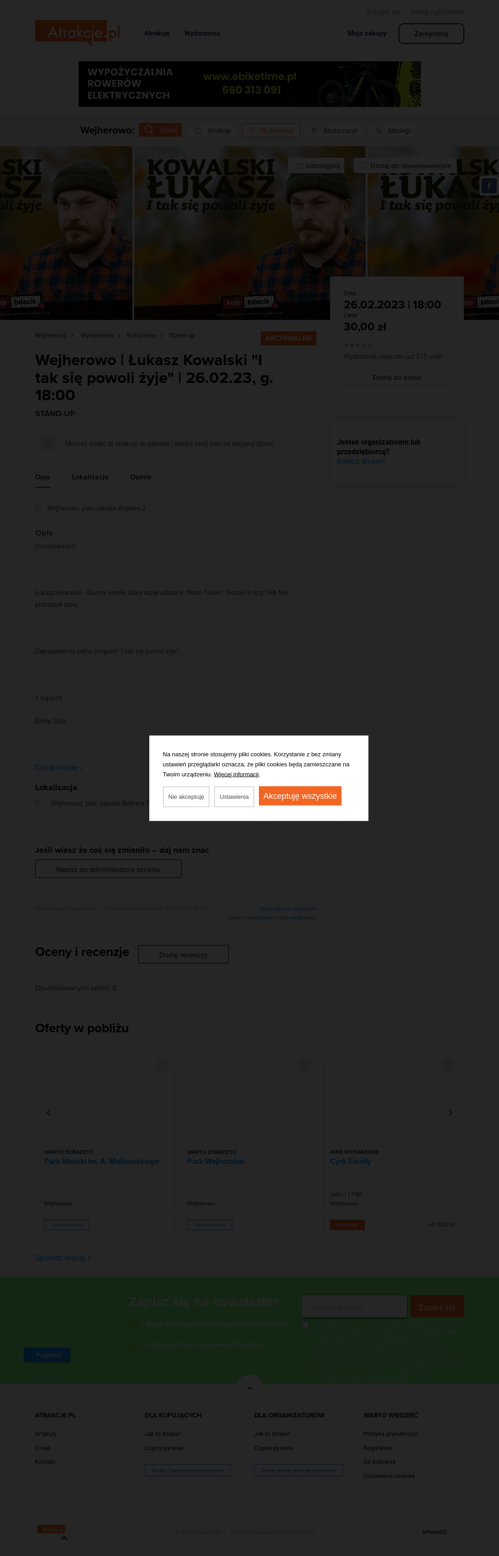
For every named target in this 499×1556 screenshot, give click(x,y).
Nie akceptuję (186, 796)
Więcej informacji (236, 773)
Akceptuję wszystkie (300, 795)
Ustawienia (234, 796)
